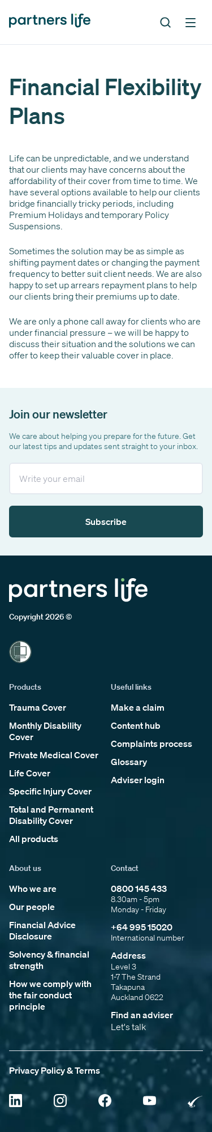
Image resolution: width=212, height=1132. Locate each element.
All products (33, 838)
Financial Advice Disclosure (42, 930)
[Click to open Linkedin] (15, 1101)
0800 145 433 (139, 888)
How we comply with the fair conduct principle (50, 995)
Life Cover (29, 773)
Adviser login (138, 779)
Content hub (136, 725)
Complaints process (151, 743)
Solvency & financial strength (49, 960)
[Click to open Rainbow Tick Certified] (195, 1101)
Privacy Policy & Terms (54, 1070)
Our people (32, 906)
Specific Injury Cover (50, 791)
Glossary (129, 761)
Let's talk (128, 1026)
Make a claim (138, 707)
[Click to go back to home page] (49, 22)
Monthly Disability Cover (45, 731)
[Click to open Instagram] (60, 1101)
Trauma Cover (37, 707)
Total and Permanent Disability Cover (51, 815)
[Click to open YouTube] (149, 1101)
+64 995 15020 (141, 927)
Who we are (33, 888)
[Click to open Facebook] (104, 1101)
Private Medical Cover (53, 755)
